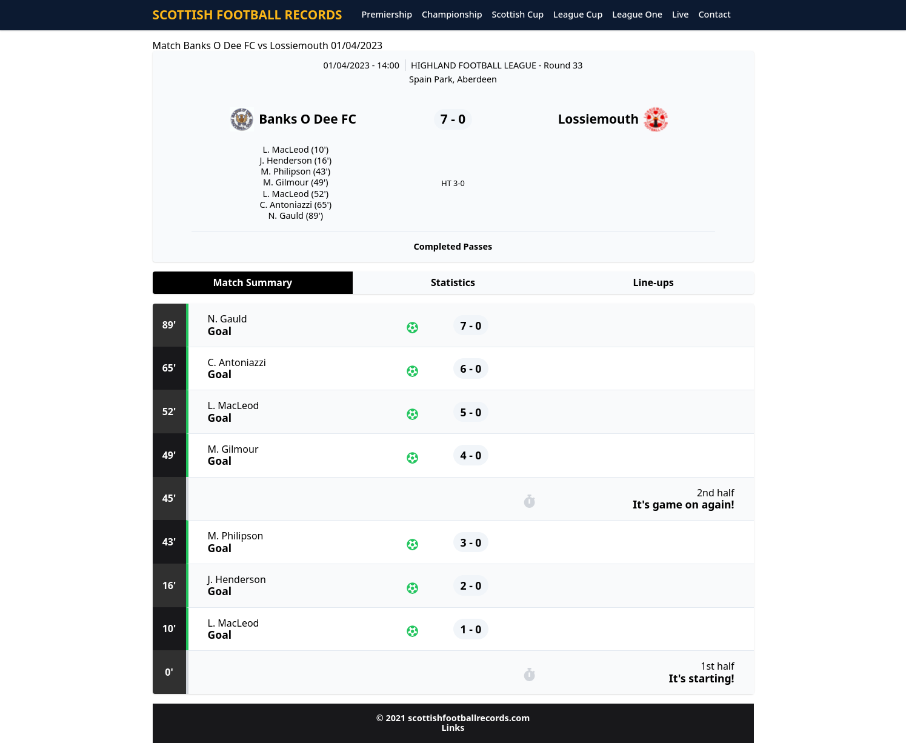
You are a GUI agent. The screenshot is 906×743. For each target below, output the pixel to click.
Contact (714, 15)
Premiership (387, 15)
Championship (452, 15)
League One (637, 15)
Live (680, 15)
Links (453, 727)
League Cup (577, 15)
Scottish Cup (518, 15)
